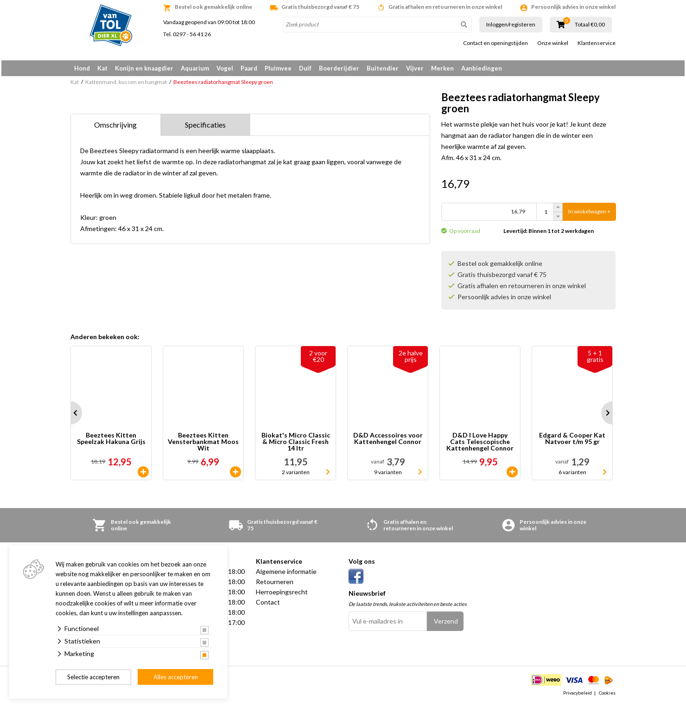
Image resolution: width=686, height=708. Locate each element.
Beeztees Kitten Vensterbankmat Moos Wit (203, 445)
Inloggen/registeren (510, 24)
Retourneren (274, 585)
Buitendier (383, 68)
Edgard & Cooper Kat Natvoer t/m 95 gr (572, 442)
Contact (268, 605)
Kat (102, 68)
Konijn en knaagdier (144, 68)
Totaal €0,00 (590, 24)
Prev (70, 416)
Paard (249, 68)
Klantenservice (597, 43)
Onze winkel (552, 43)
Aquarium (195, 68)
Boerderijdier (339, 68)
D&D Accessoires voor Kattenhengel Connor (388, 442)
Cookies (607, 696)
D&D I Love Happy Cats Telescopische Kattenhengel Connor (480, 445)
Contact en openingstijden (495, 43)
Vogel (224, 68)
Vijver (415, 68)
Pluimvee (278, 68)
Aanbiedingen (481, 68)
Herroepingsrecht (282, 595)
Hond (82, 68)
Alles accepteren (175, 677)
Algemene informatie (286, 575)
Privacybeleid (577, 696)
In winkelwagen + (589, 215)
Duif (305, 68)
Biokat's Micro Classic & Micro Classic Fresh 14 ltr (295, 445)
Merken (442, 68)
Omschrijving (115, 127)
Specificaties (205, 127)
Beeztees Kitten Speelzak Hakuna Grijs (111, 442)
